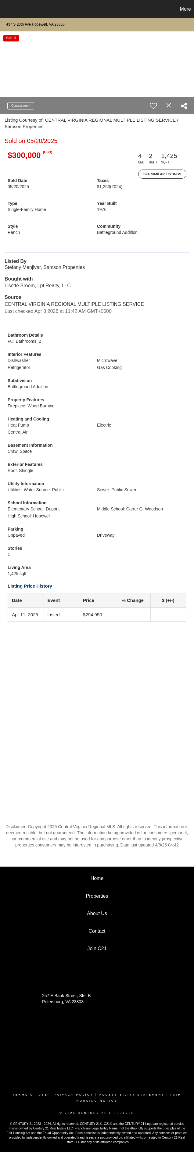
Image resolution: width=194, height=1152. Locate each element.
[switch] (153, 105)
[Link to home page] (8, 9)
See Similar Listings (162, 174)
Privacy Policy (73, 1094)
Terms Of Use (30, 1094)
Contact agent (20, 105)
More (185, 9)
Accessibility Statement (131, 1094)
